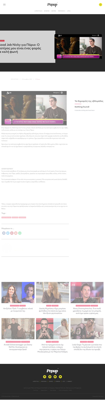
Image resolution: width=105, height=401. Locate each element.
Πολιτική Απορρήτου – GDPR (65, 391)
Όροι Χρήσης (53, 391)
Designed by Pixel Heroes (98, 397)
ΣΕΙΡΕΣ (51, 382)
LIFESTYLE (35, 382)
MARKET (71, 382)
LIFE (64, 382)
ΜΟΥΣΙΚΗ (43, 382)
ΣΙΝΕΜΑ (58, 382)
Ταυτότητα (35, 391)
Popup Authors (44, 391)
